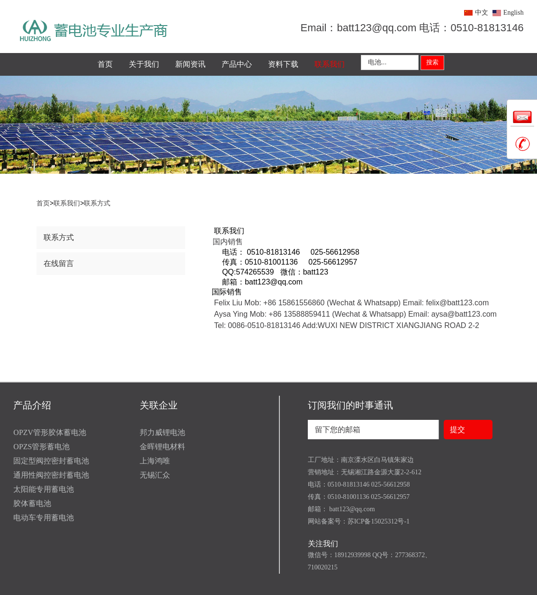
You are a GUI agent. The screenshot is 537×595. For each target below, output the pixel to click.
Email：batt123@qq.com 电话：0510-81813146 (411, 28)
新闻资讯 (190, 64)
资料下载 (283, 64)
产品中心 (237, 64)
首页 (105, 64)
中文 (481, 12)
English (513, 12)
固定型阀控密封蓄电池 (51, 461)
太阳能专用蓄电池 (43, 489)
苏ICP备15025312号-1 (379, 521)
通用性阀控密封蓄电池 (51, 475)
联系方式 (97, 203)
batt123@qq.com (351, 509)
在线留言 (59, 263)
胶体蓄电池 (32, 503)
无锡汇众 (155, 475)
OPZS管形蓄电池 (41, 447)
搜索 (432, 62)
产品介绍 (32, 405)
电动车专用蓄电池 (43, 518)
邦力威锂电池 (162, 432)
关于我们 (144, 64)
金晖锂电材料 (162, 447)
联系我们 (329, 64)
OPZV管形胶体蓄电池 (49, 432)
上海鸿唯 (155, 461)
